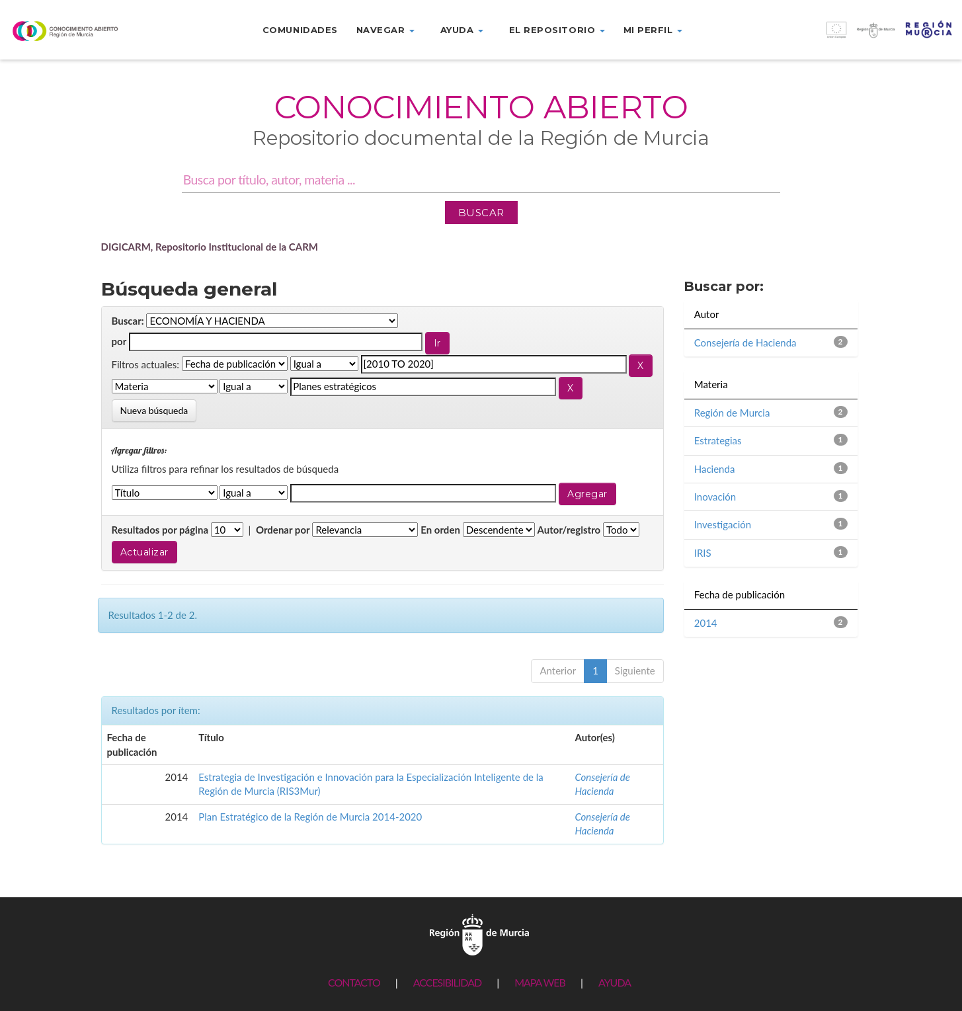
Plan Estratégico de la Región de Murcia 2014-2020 (310, 817)
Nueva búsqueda (154, 410)
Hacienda (714, 469)
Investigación (722, 524)
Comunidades (300, 29)
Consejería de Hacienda (745, 342)
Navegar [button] (385, 29)
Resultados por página (160, 530)
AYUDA (614, 982)
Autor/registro (569, 530)
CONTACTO (354, 982)
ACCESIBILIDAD (447, 982)
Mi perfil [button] (652, 29)
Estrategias (718, 440)
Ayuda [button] (461, 29)
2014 (705, 623)
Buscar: (128, 321)
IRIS (702, 553)
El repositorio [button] (557, 29)
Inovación (715, 497)
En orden (440, 530)
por (119, 341)
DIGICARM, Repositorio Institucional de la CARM (210, 247)
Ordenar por (283, 530)
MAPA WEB (539, 982)
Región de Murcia (732, 413)
